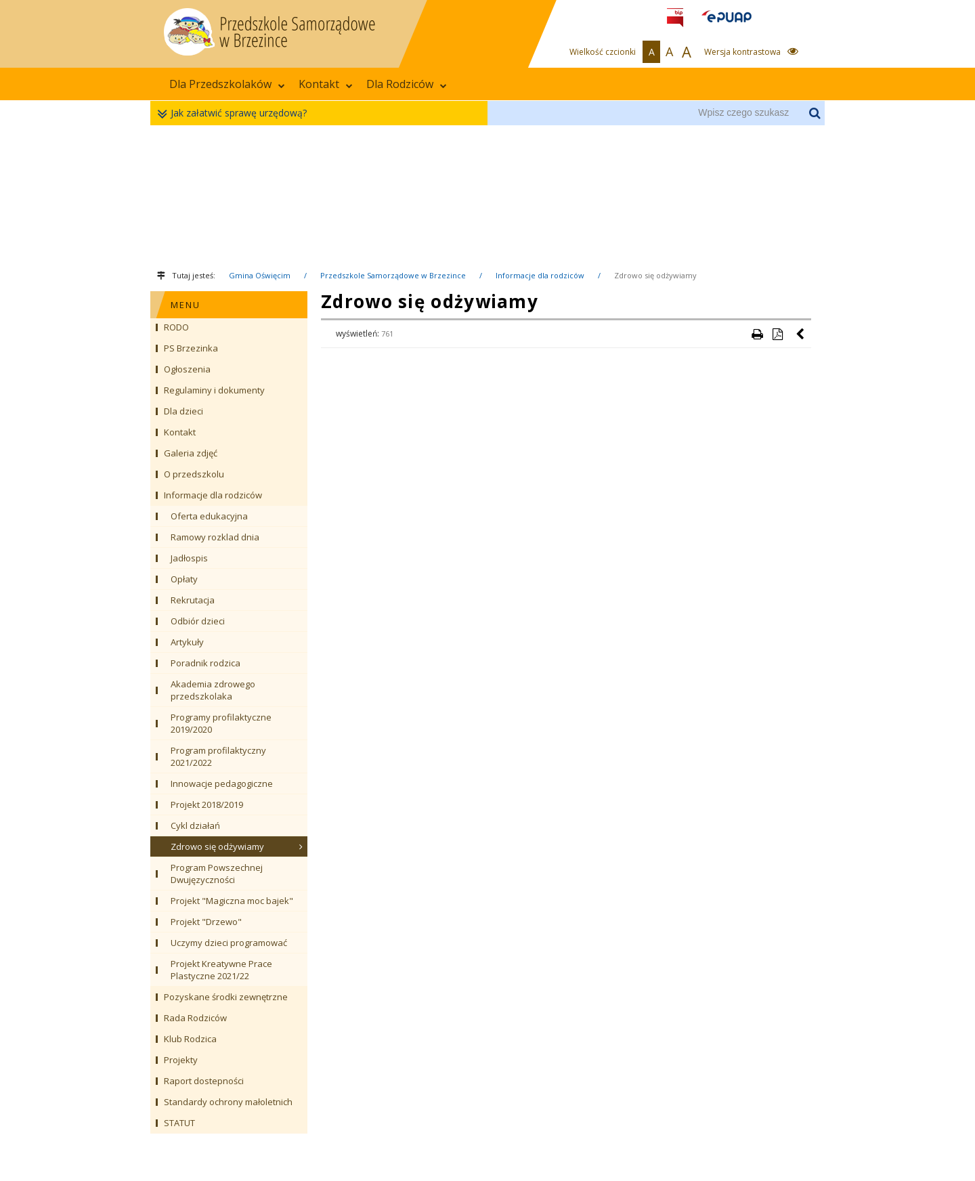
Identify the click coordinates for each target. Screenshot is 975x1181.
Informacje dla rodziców (540, 275)
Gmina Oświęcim (259, 275)
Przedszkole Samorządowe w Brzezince (393, 275)
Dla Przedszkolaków (227, 84)
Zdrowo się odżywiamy (655, 275)
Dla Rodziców (406, 84)
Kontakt (326, 84)
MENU (185, 305)
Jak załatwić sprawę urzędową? (235, 113)
